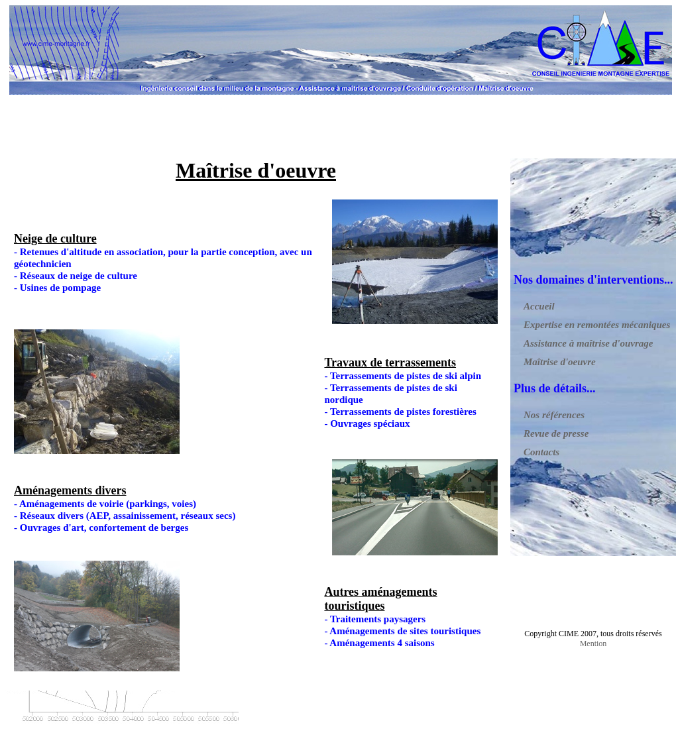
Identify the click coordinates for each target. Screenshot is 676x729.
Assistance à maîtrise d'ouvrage (588, 343)
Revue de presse (556, 433)
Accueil (539, 306)
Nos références (554, 415)
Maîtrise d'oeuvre (560, 362)
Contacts (541, 452)
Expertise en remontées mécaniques (597, 324)
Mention (593, 643)
